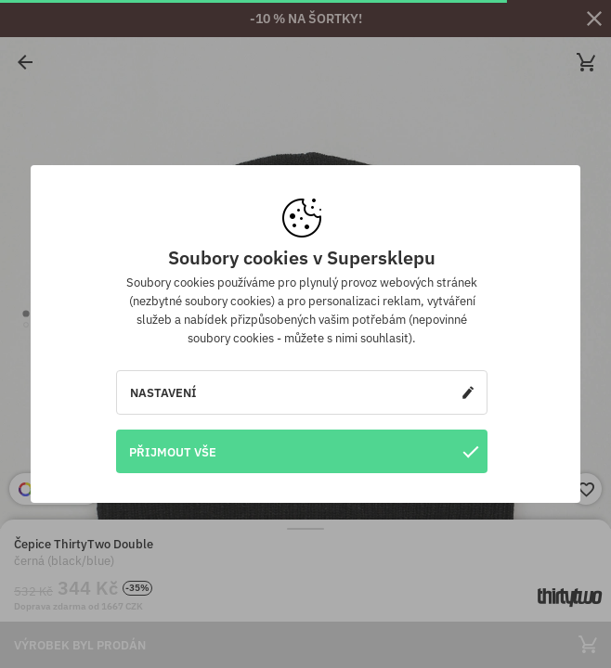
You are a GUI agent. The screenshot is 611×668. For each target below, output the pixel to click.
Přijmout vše (303, 451)
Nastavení (302, 392)
